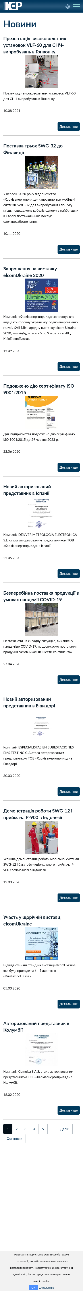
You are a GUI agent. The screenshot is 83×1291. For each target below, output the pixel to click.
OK (33, 1287)
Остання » (14, 1138)
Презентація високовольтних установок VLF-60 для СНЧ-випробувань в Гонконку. (34, 45)
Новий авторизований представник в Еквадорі (29, 702)
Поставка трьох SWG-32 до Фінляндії (33, 149)
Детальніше (69, 126)
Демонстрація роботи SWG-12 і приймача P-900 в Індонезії (37, 814)
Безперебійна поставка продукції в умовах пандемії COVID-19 (41, 596)
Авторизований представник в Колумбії (36, 1026)
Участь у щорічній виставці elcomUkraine (32, 920)
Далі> (64, 1129)
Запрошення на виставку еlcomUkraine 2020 (30, 272)
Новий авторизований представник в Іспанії (27, 490)
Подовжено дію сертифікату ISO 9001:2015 (38, 389)
